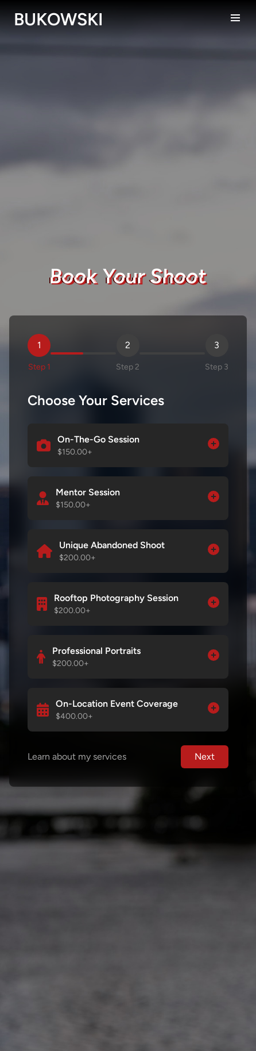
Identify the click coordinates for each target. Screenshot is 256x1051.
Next (205, 756)
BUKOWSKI (58, 19)
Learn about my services (77, 756)
